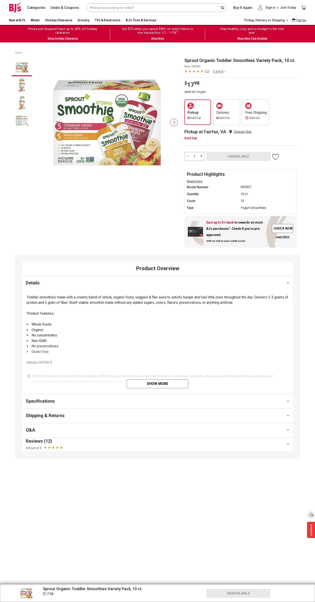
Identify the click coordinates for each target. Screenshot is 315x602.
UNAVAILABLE (238, 156)
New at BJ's (17, 20)
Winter (35, 20)
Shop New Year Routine (252, 38)
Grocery (84, 20)
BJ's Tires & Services (141, 20)
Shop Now (157, 38)
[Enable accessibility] (311, 515)
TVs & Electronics (107, 20)
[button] (196, 71)
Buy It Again (242, 8)
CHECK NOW (283, 228)
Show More (157, 384)
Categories (36, 8)
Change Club (242, 132)
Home (18, 52)
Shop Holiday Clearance (63, 38)
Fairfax (301, 20)
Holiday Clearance (58, 20)
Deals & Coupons (65, 8)
